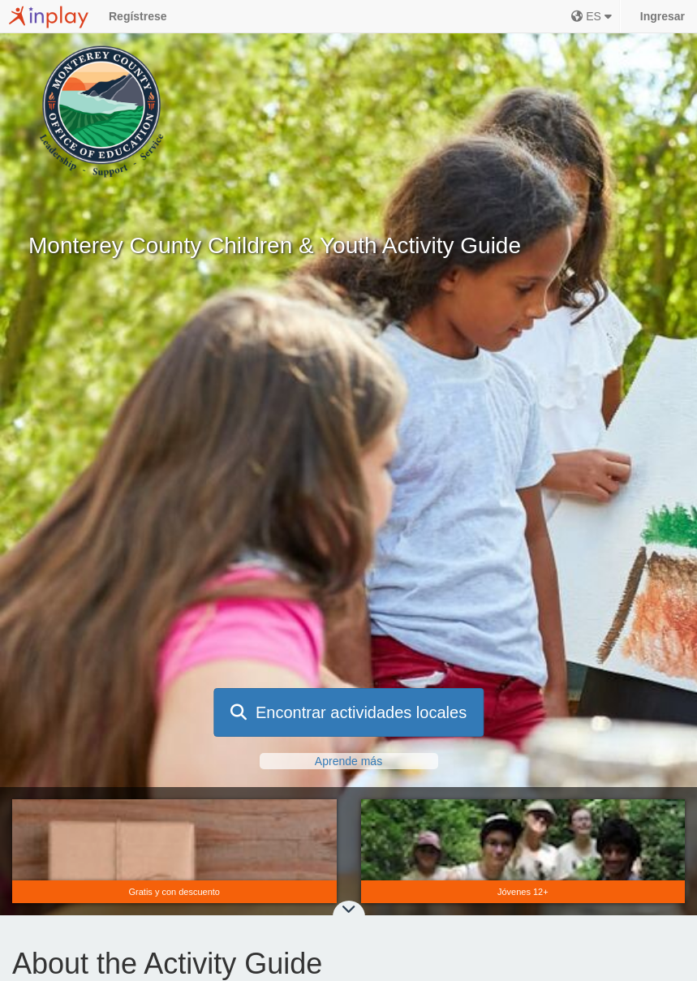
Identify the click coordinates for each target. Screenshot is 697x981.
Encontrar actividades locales (348, 712)
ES (591, 16)
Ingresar (662, 16)
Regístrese (138, 16)
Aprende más (348, 761)
